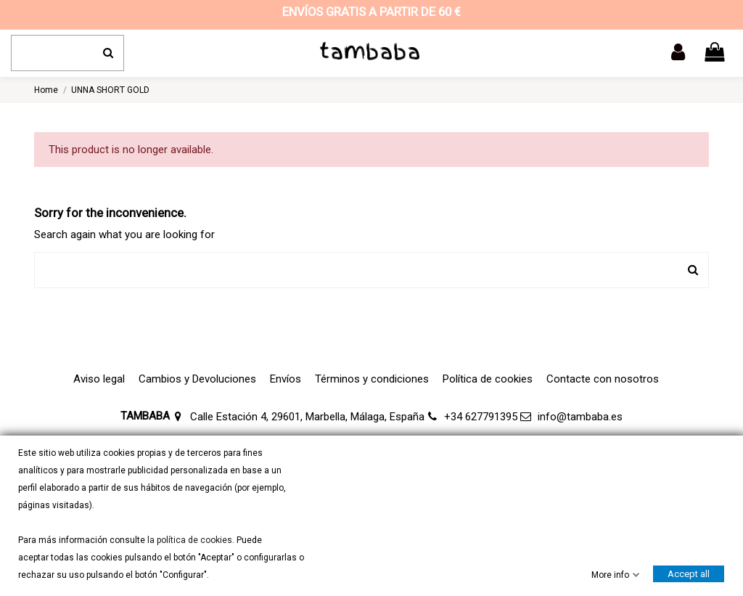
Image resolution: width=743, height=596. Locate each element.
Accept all (689, 573)
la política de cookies (188, 540)
